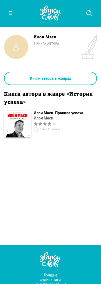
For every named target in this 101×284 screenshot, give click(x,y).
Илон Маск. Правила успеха (58, 113)
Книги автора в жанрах (50, 78)
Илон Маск (43, 118)
